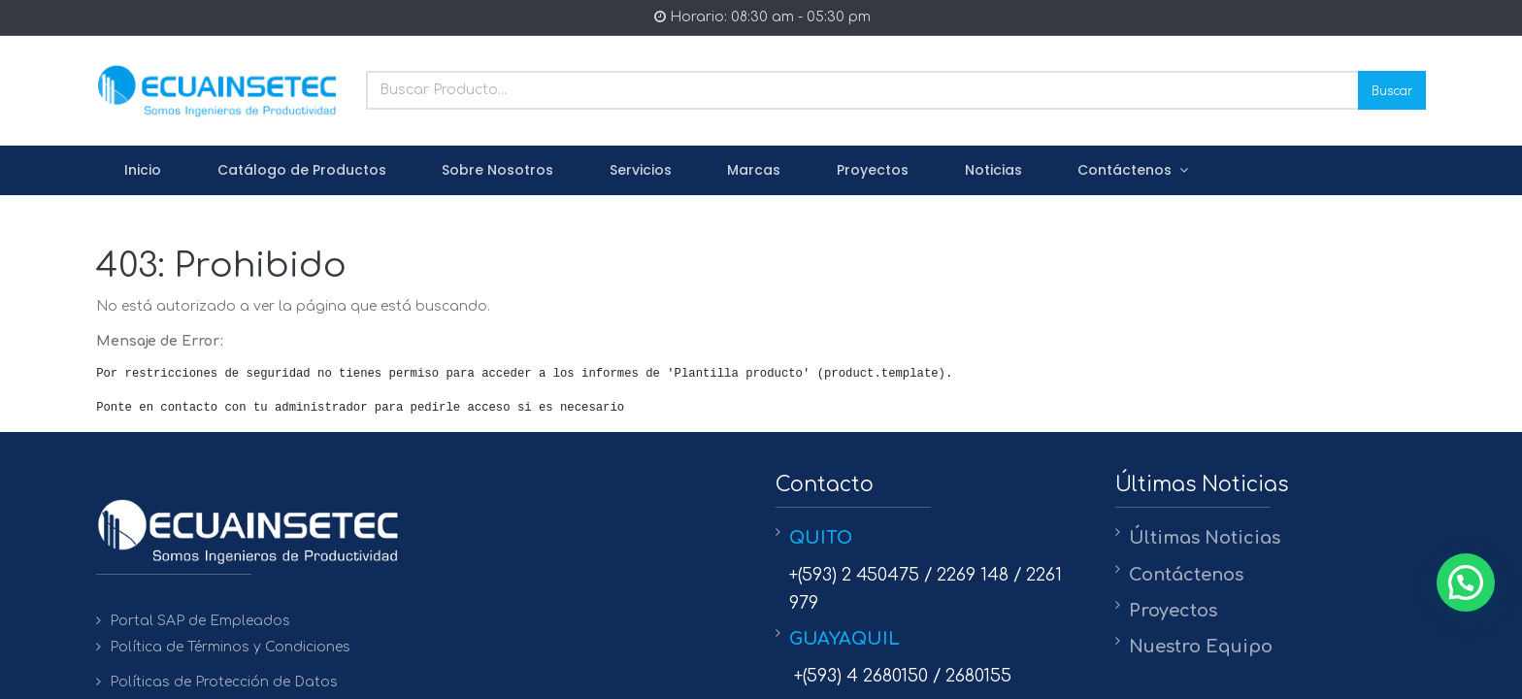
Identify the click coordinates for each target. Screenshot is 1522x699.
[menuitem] (143, 171)
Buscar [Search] (1392, 90)
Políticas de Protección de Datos (224, 682)
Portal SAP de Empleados (200, 621)
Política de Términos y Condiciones (230, 647)
